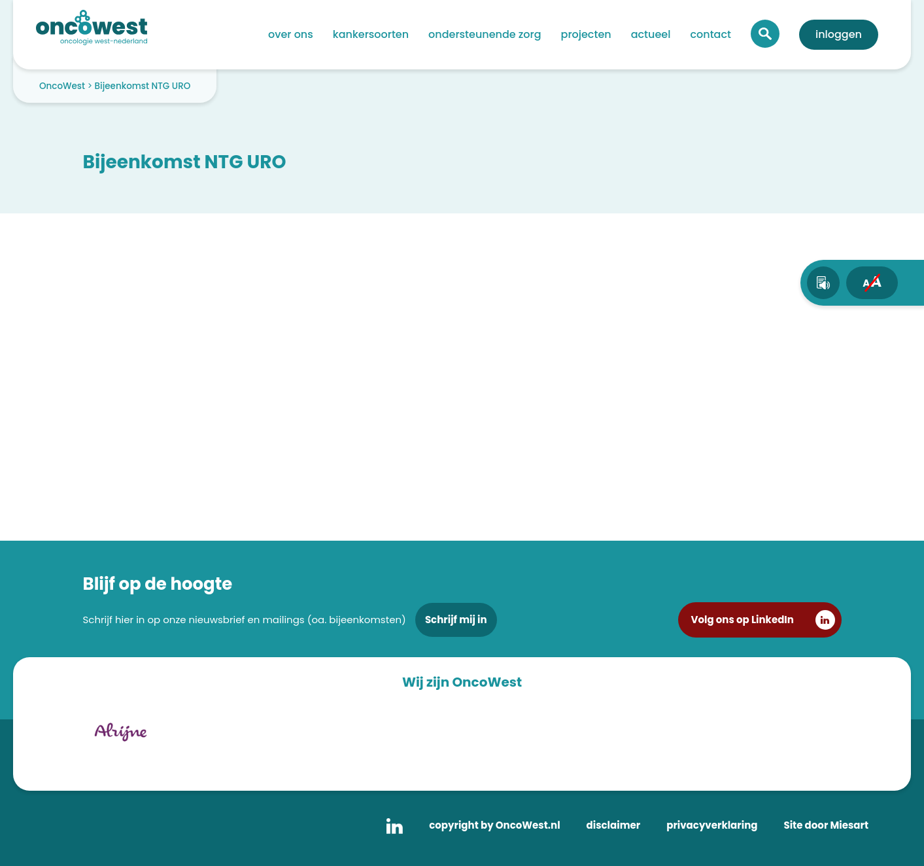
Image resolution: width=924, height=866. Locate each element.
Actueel (651, 34)
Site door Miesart (825, 825)
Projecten (586, 34)
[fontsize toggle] (872, 282)
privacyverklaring (711, 825)
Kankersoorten (371, 34)
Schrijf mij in (456, 619)
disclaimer (614, 825)
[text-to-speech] (823, 282)
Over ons (290, 34)
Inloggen (838, 34)
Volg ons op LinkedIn (742, 619)
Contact (710, 34)
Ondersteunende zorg (484, 34)
